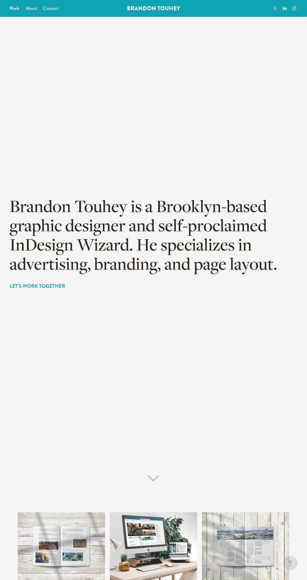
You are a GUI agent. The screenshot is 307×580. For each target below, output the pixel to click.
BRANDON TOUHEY (153, 8)
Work (14, 8)
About (31, 8)
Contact (50, 8)
